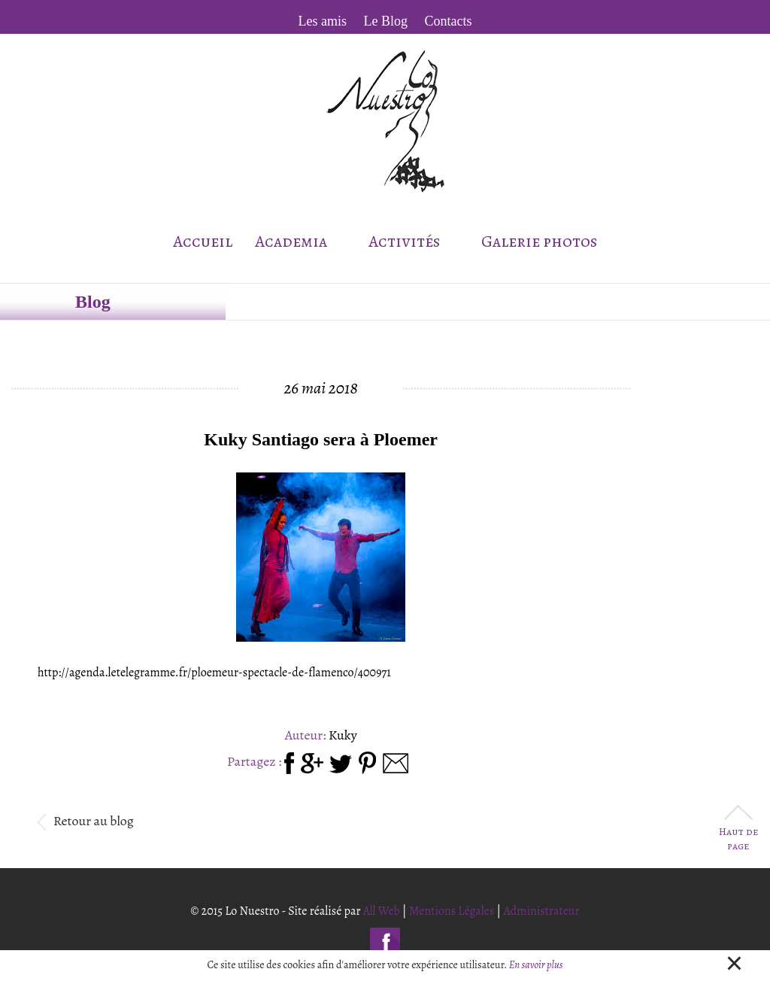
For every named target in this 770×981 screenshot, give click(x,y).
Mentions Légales (451, 911)
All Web (381, 911)
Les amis (323, 21)
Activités (413, 241)
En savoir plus (536, 965)
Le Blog (386, 21)
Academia (300, 241)
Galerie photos (539, 241)
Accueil (202, 241)
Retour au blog (86, 821)
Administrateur (541, 911)
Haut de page (738, 829)
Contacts (448, 21)
